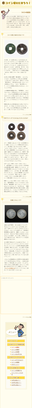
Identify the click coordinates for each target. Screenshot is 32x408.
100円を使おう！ (16, 382)
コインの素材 (15, 349)
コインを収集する (10, 268)
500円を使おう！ (16, 385)
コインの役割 (15, 352)
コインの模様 (15, 362)
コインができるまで (17, 360)
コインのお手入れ (16, 354)
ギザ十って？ (15, 364)
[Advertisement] (16, 297)
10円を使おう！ (16, 380)
